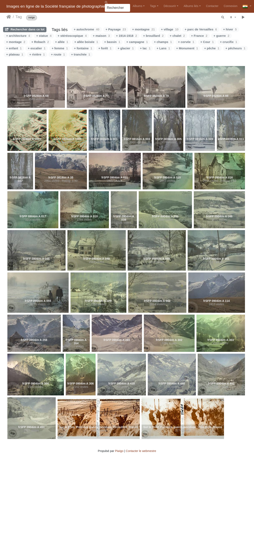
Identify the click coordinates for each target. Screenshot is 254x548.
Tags (153, 6)
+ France (199, 35)
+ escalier (36, 48)
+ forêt (105, 48)
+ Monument (187, 48)
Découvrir (170, 6)
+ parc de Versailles (201, 29)
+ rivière (37, 54)
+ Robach (40, 42)
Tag (18, 17)
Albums (137, 6)
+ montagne (143, 29)
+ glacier (126, 48)
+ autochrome (86, 29)
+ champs (163, 42)
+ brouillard (153, 35)
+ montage (15, 42)
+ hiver (230, 29)
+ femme (60, 48)
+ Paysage (116, 29)
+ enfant (14, 48)
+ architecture (18, 35)
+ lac (145, 48)
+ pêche (211, 48)
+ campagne (137, 42)
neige (31, 17)
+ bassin (112, 42)
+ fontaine (83, 48)
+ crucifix (228, 42)
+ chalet (177, 35)
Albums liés (191, 6)
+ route (58, 54)
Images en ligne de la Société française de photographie (55, 6)
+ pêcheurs (235, 48)
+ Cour (207, 42)
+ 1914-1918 (126, 35)
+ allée (61, 42)
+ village (169, 29)
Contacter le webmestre (141, 451)
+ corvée (186, 42)
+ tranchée (80, 54)
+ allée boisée (86, 42)
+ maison (101, 35)
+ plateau (14, 54)
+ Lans (163, 48)
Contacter (212, 6)
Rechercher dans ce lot (24, 29)
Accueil (8, 17)
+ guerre (221, 35)
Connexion (230, 6)
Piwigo (119, 451)
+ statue (43, 35)
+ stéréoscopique (72, 35)
